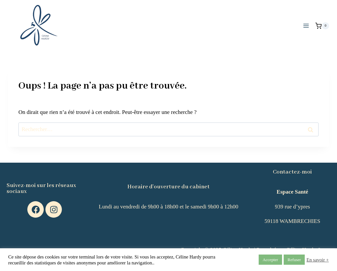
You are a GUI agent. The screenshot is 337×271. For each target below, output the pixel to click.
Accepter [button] (270, 259)
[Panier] (322, 26)
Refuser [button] (294, 259)
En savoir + (317, 259)
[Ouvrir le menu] (306, 26)
